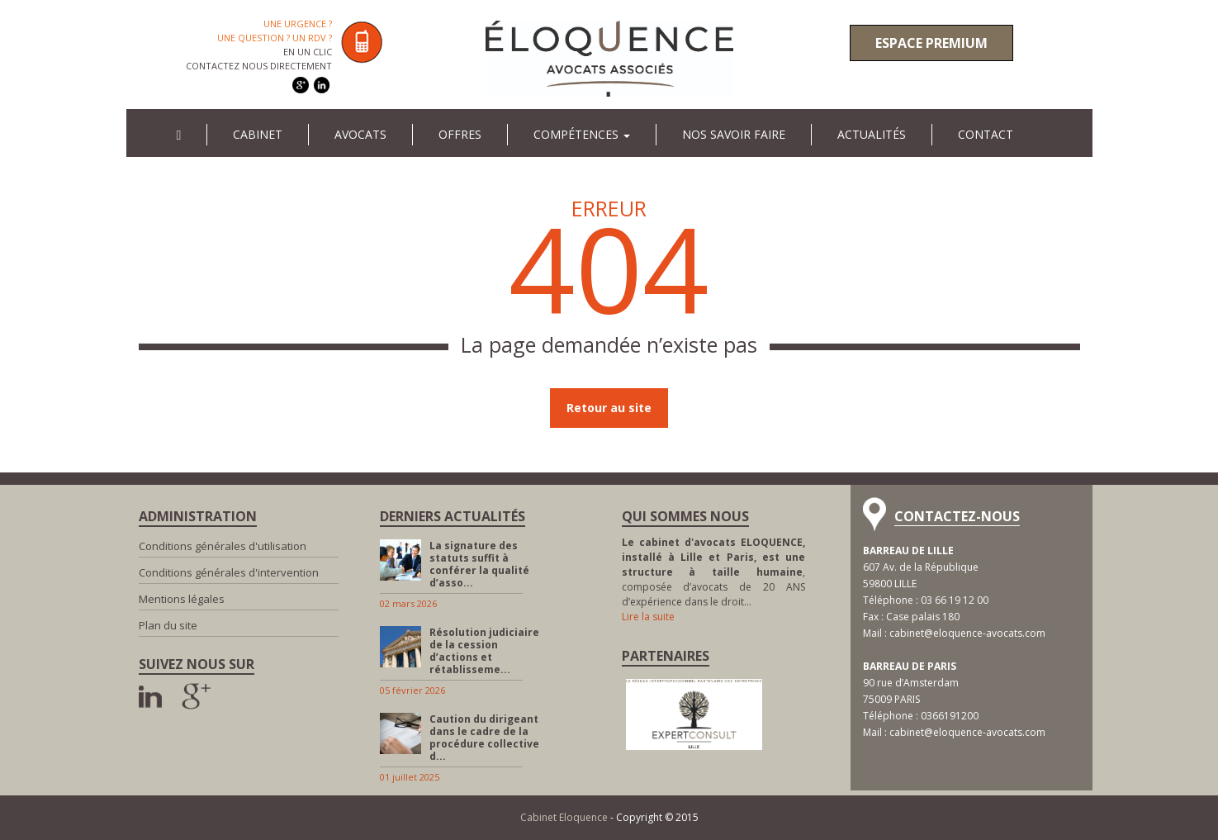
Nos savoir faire (733, 134)
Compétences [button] (581, 134)
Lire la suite (648, 617)
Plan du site (168, 625)
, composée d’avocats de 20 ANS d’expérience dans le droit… (714, 572)
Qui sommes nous (685, 516)
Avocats (360, 134)
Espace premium (931, 43)
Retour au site (609, 407)
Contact (985, 134)
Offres (459, 134)
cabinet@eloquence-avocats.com (967, 633)
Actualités (871, 134)
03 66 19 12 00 (954, 600)
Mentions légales (182, 598)
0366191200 (950, 716)
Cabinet (257, 134)
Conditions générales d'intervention (229, 572)
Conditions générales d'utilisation (222, 546)
